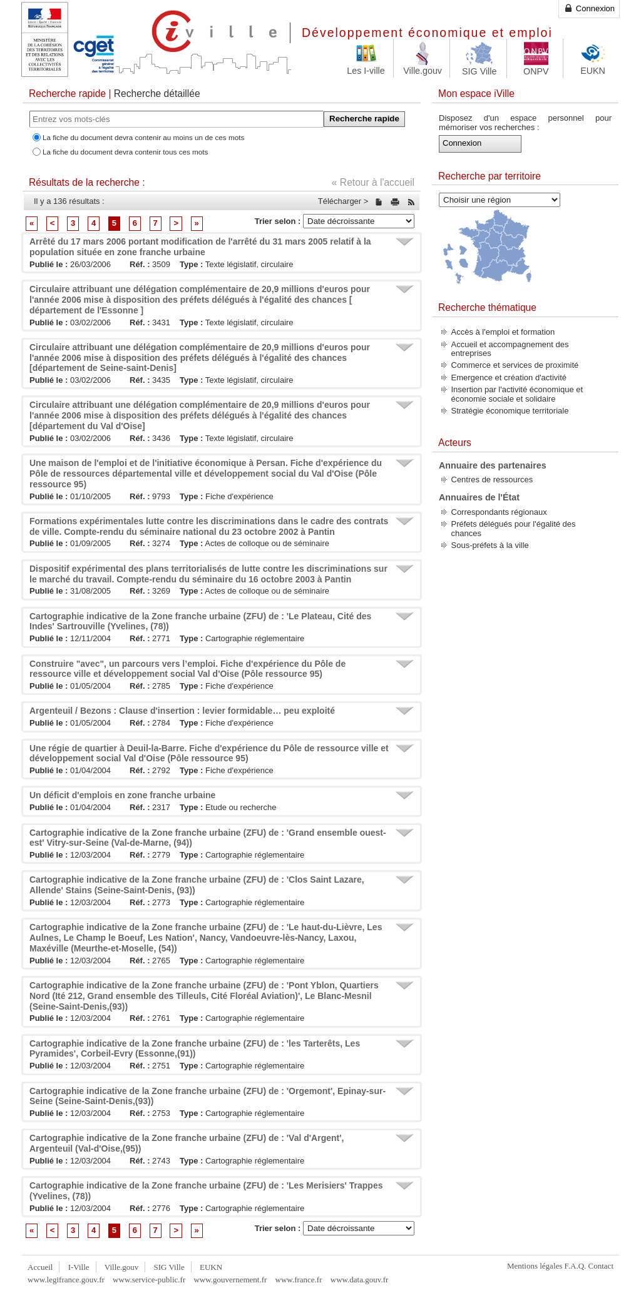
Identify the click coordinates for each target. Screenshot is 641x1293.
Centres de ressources (492, 479)
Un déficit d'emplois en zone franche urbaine (122, 795)
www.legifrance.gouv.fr (66, 1279)
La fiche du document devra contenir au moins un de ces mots (143, 137)
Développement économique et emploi (427, 32)
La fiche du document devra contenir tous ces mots (125, 152)
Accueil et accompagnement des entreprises (510, 349)
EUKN (211, 1267)
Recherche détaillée (157, 93)
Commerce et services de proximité (515, 365)
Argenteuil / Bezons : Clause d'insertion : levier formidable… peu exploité (182, 711)
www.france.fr (298, 1279)
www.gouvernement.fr (230, 1279)
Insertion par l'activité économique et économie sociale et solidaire (517, 394)
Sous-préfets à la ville (490, 545)
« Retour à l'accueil (373, 182)
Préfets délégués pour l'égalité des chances (513, 528)
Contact (600, 1265)
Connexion (589, 8)
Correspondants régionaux (499, 512)
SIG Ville (169, 1267)
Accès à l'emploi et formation (503, 332)
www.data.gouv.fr (360, 1279)
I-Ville (79, 1267)
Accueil (40, 1267)
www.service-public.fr (149, 1279)
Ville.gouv (121, 1267)
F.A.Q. (576, 1265)
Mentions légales (534, 1265)
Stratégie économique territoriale (510, 410)
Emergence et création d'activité (509, 377)
